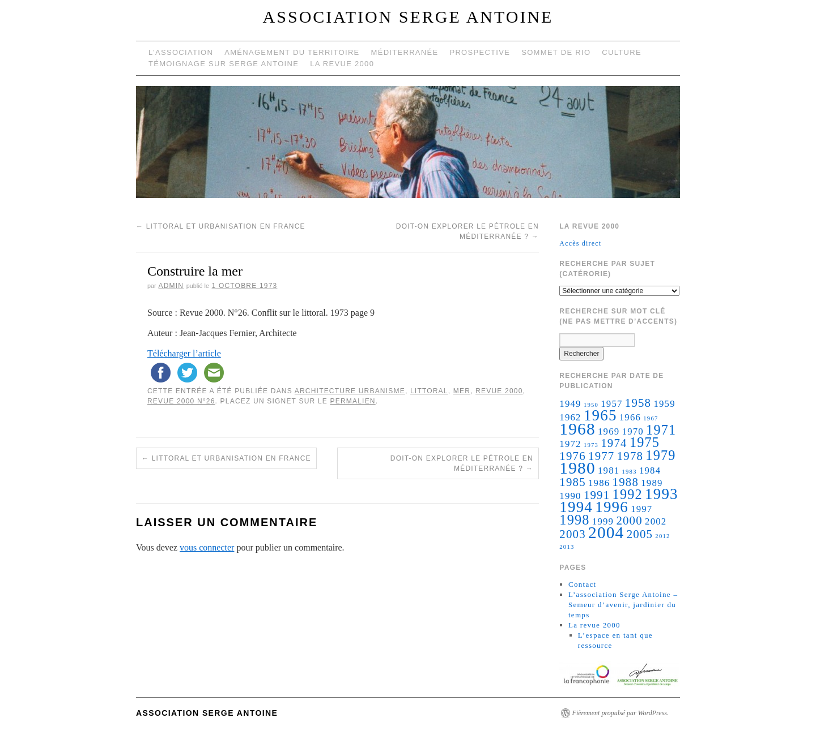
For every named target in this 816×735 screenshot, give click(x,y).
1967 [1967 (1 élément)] (650, 418)
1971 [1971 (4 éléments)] (661, 429)
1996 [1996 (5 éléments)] (611, 506)
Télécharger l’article (184, 353)
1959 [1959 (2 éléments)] (664, 403)
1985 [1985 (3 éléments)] (572, 482)
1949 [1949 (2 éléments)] (570, 403)
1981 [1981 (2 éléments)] (608, 470)
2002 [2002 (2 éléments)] (655, 521)
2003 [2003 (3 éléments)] (572, 534)
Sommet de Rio (555, 52)
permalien (353, 401)
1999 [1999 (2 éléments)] (603, 521)
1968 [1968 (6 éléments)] (577, 429)
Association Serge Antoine (408, 16)
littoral (429, 391)
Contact (582, 584)
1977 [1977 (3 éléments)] (601, 456)
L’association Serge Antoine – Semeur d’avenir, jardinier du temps (623, 604)
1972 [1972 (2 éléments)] (570, 444)
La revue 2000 (342, 63)
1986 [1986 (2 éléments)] (599, 483)
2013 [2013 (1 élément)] (566, 547)
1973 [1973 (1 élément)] (591, 445)
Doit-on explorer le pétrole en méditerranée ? (461, 463)
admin (171, 286)
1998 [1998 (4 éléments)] (574, 519)
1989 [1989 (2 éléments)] (651, 483)
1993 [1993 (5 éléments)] (661, 493)
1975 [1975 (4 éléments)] (645, 442)
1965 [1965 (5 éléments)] (600, 415)
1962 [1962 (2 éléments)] (570, 417)
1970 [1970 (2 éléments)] (633, 431)
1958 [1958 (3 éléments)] (638, 403)
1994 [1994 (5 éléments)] (576, 506)
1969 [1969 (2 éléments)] (608, 431)
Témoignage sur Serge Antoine (223, 63)
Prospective (479, 52)
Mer (461, 391)
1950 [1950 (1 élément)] (591, 405)
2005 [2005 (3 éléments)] (640, 534)
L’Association (180, 52)
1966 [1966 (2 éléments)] (630, 417)
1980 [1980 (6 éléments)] (577, 468)
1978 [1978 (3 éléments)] (630, 456)
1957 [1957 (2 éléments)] (611, 403)
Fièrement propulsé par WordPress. (620, 713)
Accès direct (580, 243)
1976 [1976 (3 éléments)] (572, 456)
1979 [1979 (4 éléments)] (660, 455)
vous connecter (207, 547)
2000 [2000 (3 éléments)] (629, 520)
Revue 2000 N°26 (181, 401)
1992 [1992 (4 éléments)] (628, 494)
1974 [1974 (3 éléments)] (614, 443)
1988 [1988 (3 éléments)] (626, 482)
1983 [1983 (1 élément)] (629, 471)
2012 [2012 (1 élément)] (662, 536)
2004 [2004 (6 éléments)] (606, 532)
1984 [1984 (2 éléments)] (650, 470)
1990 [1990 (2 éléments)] (570, 496)
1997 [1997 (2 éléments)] (641, 509)
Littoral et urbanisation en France (220, 226)
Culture (621, 52)
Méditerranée (405, 52)
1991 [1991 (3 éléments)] (597, 495)
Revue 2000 (498, 391)
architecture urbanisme (350, 391)
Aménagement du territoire (291, 52)
